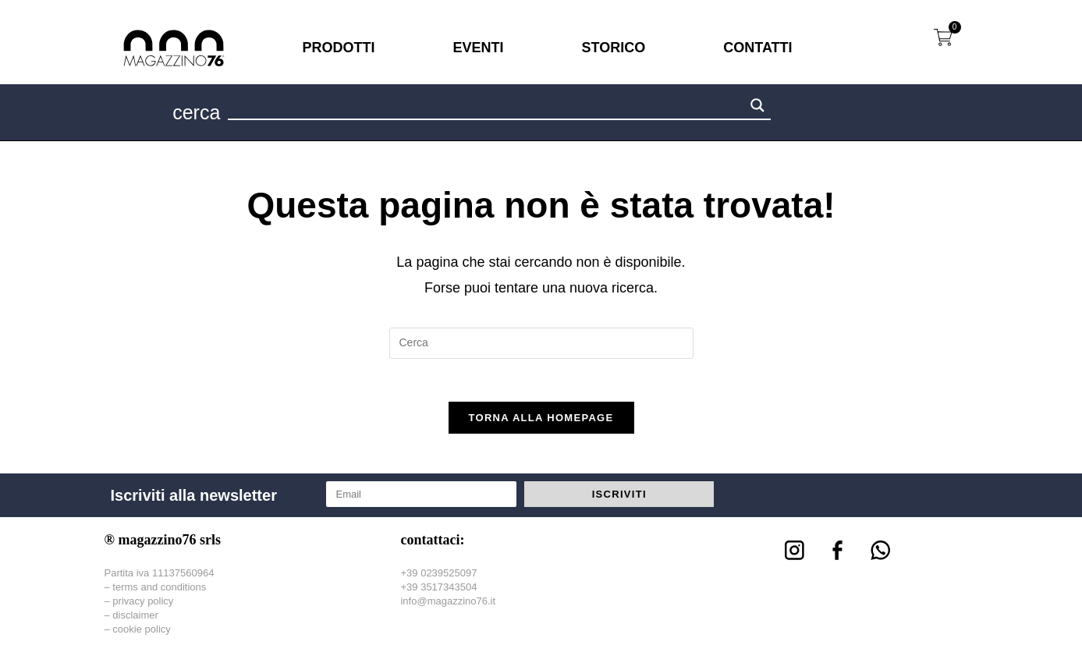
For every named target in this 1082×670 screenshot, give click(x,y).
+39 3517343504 (438, 591)
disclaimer (135, 620)
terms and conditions (159, 591)
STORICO (614, 47)
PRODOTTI (339, 47)
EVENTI (478, 47)
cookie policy (141, 634)
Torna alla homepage (541, 422)
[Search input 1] (486, 107)
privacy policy (142, 605)
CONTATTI (757, 47)
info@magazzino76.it (447, 605)
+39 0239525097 (438, 577)
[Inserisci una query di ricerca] (541, 343)
